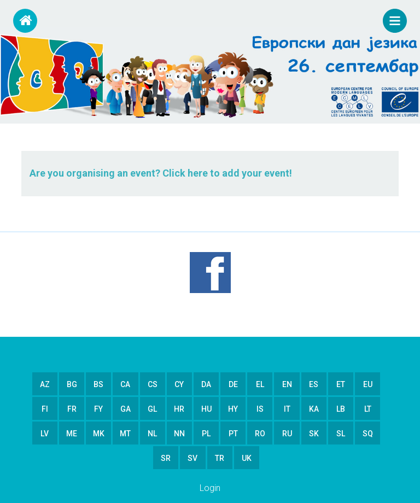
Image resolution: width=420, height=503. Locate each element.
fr (72, 409)
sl (340, 433)
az (45, 384)
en (287, 384)
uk (247, 458)
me (71, 433)
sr (166, 458)
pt (233, 433)
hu (206, 409)
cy (179, 384)
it (287, 409)
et (340, 384)
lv (44, 433)
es (313, 384)
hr (179, 409)
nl (152, 433)
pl (206, 433)
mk (98, 433)
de (233, 384)
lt (367, 409)
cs (153, 384)
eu (367, 384)
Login (210, 488)
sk (314, 433)
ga (125, 409)
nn (179, 433)
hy (233, 409)
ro (260, 433)
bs (98, 384)
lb (340, 409)
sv (192, 458)
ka (314, 409)
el (260, 384)
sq (368, 433)
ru (287, 433)
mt (125, 433)
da (206, 384)
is (260, 409)
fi (45, 409)
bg (72, 384)
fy (98, 409)
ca (125, 384)
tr (219, 458)
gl (152, 409)
